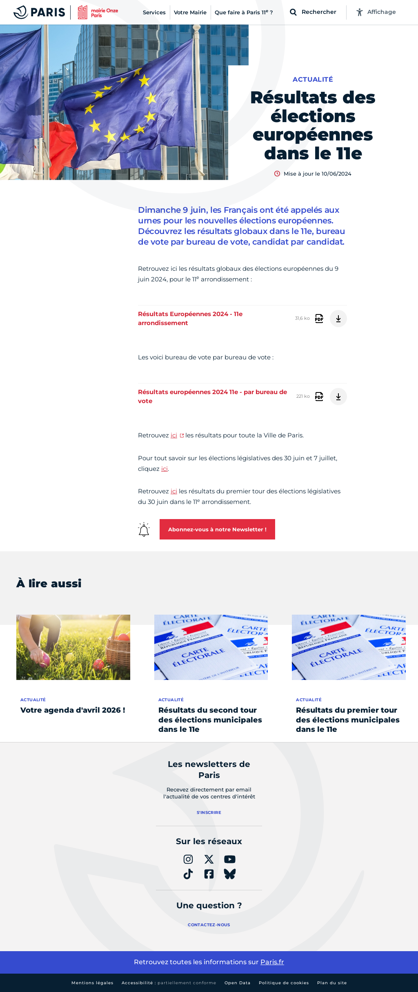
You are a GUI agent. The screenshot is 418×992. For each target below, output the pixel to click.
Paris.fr (272, 962)
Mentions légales (92, 982)
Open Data (238, 982)
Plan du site (332, 982)
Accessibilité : (169, 982)
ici (174, 435)
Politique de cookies (284, 982)
